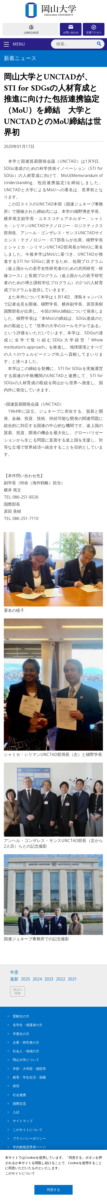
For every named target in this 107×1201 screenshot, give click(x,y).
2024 (37, 979)
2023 (49, 979)
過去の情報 (17, 991)
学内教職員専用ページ (29, 1147)
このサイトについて (28, 1129)
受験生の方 (21, 1016)
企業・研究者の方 (26, 1042)
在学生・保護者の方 (28, 1025)
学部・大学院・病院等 (29, 1068)
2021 (72, 979)
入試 (16, 1112)
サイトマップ (23, 1121)
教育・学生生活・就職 (29, 1077)
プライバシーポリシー (29, 1138)
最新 (14, 979)
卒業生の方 (21, 1033)
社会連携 (19, 1095)
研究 (16, 1086)
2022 (60, 979)
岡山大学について (26, 1059)
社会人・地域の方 (26, 1051)
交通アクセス (93, 32)
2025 (25, 979)
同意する (53, 1190)
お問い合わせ (70, 32)
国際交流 (19, 1103)
